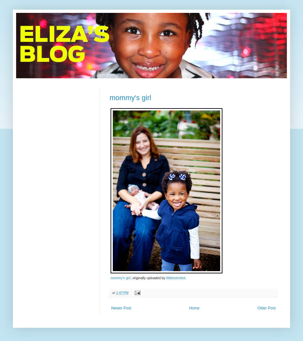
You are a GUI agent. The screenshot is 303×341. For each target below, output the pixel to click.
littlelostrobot (175, 278)
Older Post (266, 308)
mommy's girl (130, 98)
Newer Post (121, 308)
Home (194, 308)
